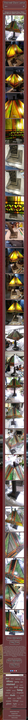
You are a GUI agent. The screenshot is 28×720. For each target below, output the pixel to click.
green (11, 687)
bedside (21, 685)
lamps (14, 690)
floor (7, 679)
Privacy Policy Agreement (14, 715)
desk (16, 687)
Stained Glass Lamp (14, 711)
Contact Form (14, 713)
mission (21, 687)
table (8, 690)
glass (8, 703)
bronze (15, 706)
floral (6, 695)
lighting (17, 682)
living (7, 687)
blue (9, 698)
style (19, 698)
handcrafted (18, 679)
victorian (8, 701)
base (12, 679)
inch (22, 682)
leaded (14, 698)
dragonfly (20, 693)
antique (7, 693)
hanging (21, 701)
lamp (20, 689)
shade (12, 695)
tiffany (9, 681)
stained (10, 684)
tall (18, 704)
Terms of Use (14, 717)
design (17, 685)
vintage (15, 701)
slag (22, 679)
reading (13, 693)
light (15, 704)
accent (22, 695)
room (22, 704)
